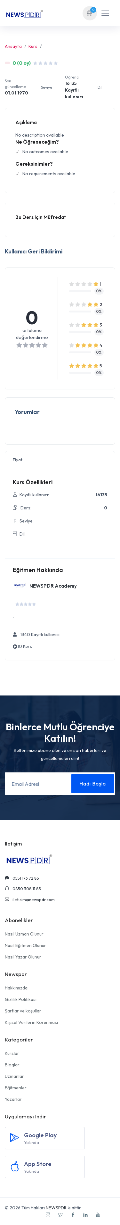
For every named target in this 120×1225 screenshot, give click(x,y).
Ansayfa (13, 46)
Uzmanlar (14, 1076)
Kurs (32, 46)
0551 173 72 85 (22, 878)
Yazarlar (13, 1099)
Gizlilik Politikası (20, 999)
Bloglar (12, 1065)
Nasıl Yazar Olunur (23, 957)
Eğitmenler (16, 1088)
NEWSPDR (56, 1208)
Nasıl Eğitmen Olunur (25, 945)
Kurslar (12, 1053)
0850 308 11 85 (23, 888)
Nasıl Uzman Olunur (24, 934)
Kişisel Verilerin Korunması (31, 1022)
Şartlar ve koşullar (23, 1011)
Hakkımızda (16, 988)
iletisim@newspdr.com (30, 899)
